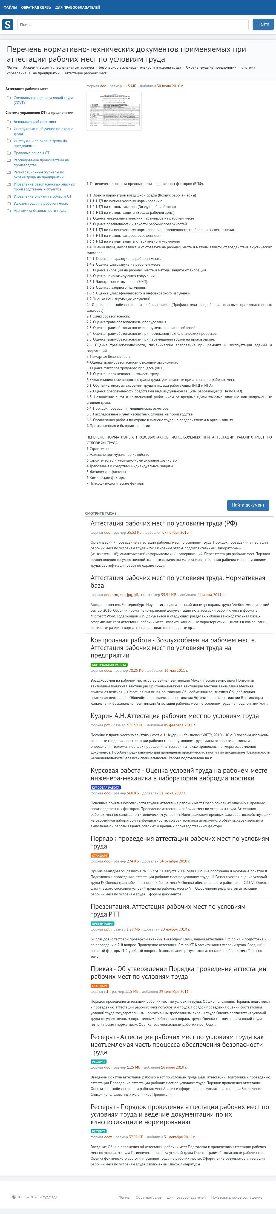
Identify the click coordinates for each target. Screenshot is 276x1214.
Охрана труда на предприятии (211, 67)
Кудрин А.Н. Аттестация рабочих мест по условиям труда (175, 715)
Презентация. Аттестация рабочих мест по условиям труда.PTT (168, 910)
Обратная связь (36, 7)
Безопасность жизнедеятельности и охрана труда (140, 67)
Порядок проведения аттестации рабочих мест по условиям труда (180, 842)
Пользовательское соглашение (236, 1197)
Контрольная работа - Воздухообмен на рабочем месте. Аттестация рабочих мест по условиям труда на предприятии (173, 647)
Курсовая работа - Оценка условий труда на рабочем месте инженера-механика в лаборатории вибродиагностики (179, 774)
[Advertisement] (208, 129)
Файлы (10, 7)
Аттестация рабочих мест (86, 73)
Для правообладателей (77, 7)
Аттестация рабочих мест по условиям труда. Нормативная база (178, 581)
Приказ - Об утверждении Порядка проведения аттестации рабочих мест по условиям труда (178, 972)
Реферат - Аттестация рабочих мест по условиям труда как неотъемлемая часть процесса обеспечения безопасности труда (177, 1044)
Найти (263, 24)
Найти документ (248, 505)
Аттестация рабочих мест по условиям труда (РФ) (164, 523)
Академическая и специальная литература (58, 67)
